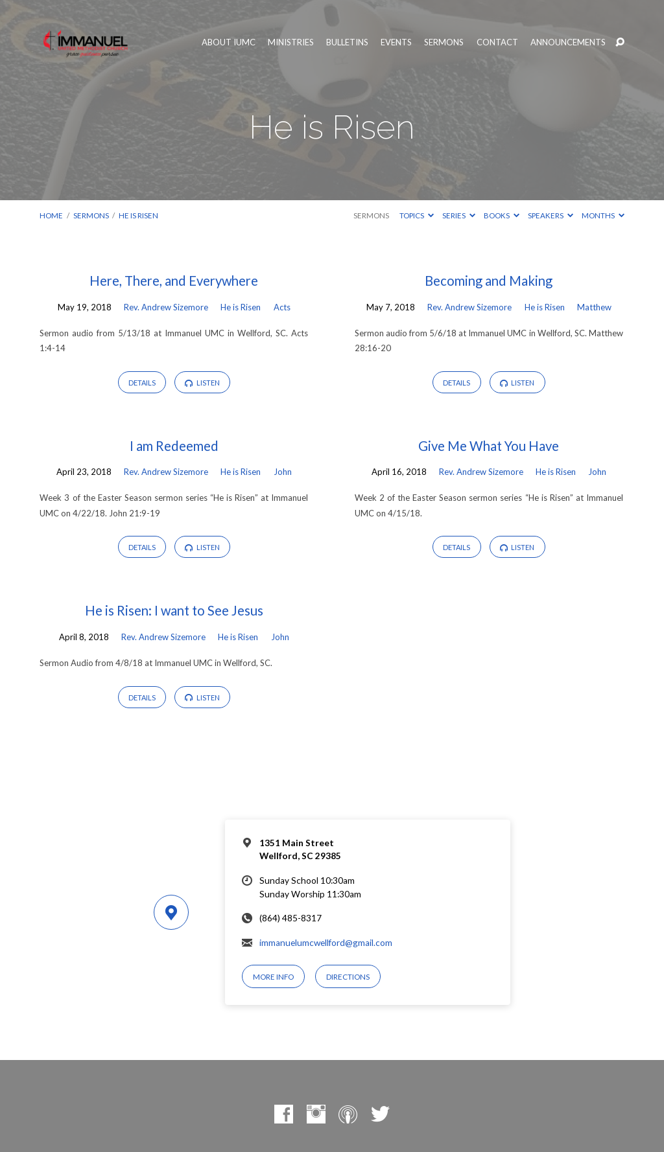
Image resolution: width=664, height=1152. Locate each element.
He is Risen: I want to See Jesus (174, 610)
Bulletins (347, 42)
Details (142, 382)
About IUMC (228, 42)
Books (501, 215)
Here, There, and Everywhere (173, 280)
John (283, 472)
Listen (202, 382)
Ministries (291, 42)
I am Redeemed (174, 446)
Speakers (550, 215)
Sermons (444, 42)
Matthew (594, 307)
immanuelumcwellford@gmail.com (325, 943)
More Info (273, 977)
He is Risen (138, 215)
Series (458, 215)
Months (603, 215)
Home (51, 215)
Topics (416, 215)
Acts (282, 307)
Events (396, 42)
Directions (348, 977)
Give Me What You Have (488, 446)
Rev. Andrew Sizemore (166, 307)
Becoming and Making (488, 280)
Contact (497, 42)
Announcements (568, 42)
